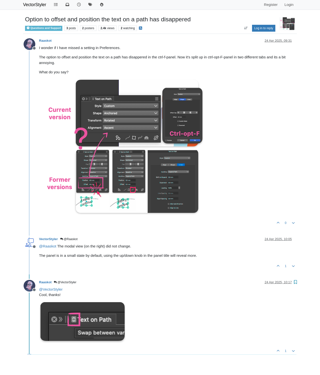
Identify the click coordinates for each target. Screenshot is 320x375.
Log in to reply (263, 28)
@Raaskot (69, 239)
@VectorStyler (65, 282)
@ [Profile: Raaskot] (47, 246)
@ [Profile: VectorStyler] (51, 289)
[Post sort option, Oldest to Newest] (246, 28)
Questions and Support (43, 27)
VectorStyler (34, 4)
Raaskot (45, 40)
